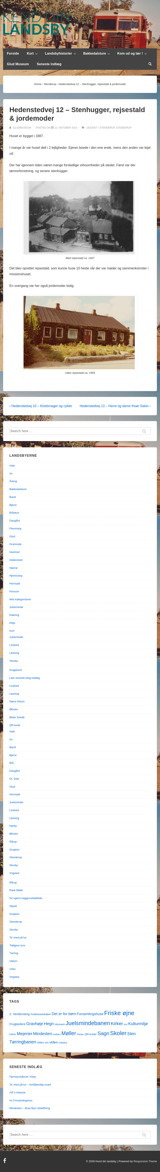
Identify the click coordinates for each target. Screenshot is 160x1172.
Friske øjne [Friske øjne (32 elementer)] (119, 1012)
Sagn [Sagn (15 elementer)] (103, 1033)
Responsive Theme (145, 1161)
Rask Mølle (16, 890)
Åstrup (13, 481)
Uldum (13, 961)
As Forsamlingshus (20, 1100)
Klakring (14, 615)
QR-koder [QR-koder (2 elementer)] (91, 1034)
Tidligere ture (17, 945)
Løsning (14, 652)
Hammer (14, 552)
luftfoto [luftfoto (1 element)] (12, 1034)
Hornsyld (14, 583)
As (10, 473)
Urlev (12, 969)
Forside (13, 53)
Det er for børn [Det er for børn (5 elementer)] (64, 1014)
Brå (11, 762)
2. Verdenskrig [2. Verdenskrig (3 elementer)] (19, 1014)
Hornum (14, 591)
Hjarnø (13, 567)
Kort (33, 53)
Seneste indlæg (49, 64)
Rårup (13, 841)
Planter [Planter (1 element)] (80, 1034)
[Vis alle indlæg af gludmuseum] (20, 127)
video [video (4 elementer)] (53, 1042)
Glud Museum (18, 64)
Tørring (13, 953)
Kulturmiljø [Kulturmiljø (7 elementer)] (138, 1023)
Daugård (14, 520)
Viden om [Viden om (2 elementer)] (43, 1042)
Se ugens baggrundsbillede (25, 898)
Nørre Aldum (17, 701)
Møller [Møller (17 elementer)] (68, 1033)
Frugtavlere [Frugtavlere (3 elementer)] (17, 1024)
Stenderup (107, 127)
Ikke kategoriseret (20, 599)
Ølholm (13, 709)
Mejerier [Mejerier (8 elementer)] (24, 1033)
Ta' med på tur (17, 937)
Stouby (13, 660)
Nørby (13, 825)
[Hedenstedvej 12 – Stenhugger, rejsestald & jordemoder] (66, 127)
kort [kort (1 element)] (126, 1024)
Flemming (15, 528)
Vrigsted (14, 873)
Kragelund (15, 670)
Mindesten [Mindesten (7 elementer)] (42, 1033)
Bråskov (14, 512)
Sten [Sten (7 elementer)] (131, 1033)
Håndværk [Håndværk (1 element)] (60, 1024)
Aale (12, 465)
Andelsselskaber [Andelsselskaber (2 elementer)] (40, 1014)
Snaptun (14, 849)
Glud (12, 536)
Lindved (14, 645)
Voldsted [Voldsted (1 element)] (63, 1042)
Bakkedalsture (97, 53)
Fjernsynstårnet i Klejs (22, 1076)
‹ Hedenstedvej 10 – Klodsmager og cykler (40, 406)
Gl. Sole (14, 778)
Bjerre (13, 505)
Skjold (13, 906)
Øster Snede (17, 717)
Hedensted (15, 560)
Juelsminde (16, 607)
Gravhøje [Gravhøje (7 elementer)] (34, 1023)
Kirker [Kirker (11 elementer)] (117, 1023)
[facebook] (5, 1162)
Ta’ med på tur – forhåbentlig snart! (30, 1084)
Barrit (12, 497)
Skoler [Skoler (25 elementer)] (118, 1033)
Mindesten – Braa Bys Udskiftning (29, 1108)
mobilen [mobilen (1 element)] (57, 1034)
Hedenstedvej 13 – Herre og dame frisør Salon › (115, 406)
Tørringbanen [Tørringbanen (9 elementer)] (22, 1041)
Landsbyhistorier (61, 53)
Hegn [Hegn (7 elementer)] (49, 1023)
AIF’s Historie (17, 1092)
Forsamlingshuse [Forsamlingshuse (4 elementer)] (90, 1014)
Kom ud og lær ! (132, 53)
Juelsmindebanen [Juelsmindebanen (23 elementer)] (88, 1023)
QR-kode (14, 725)
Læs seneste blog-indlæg (24, 677)
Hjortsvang (15, 575)
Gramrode (15, 544)
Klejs (12, 622)
